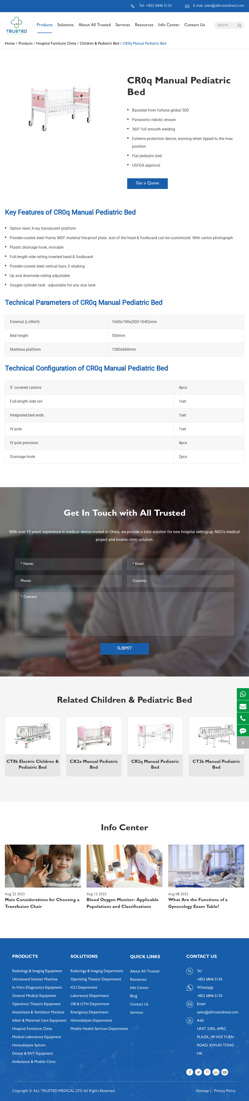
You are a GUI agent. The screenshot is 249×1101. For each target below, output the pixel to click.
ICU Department (84, 988)
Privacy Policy (225, 1091)
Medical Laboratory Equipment (36, 1037)
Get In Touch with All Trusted (125, 514)
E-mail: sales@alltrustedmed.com (214, 6)
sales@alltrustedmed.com (217, 1013)
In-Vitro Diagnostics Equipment (37, 988)
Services (123, 28)
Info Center (168, 28)
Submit (124, 649)
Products (45, 28)
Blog (133, 996)
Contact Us (194, 28)
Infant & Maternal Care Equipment (39, 1021)
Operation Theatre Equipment (36, 1004)
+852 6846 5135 (209, 996)
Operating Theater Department (96, 980)
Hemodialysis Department (91, 1021)
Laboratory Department (90, 996)
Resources (144, 28)
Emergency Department (89, 1013)
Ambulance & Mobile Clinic (34, 1062)
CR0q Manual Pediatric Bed (144, 44)
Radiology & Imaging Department (97, 971)
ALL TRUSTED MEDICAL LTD (57, 1091)
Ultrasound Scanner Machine (35, 980)
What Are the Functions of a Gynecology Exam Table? (198, 903)
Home (10, 44)
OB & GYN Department (90, 1004)
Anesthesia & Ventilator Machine (38, 1013)
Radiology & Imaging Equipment (37, 971)
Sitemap (202, 1091)
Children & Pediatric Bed (99, 44)
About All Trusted (95, 28)
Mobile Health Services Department (99, 1029)
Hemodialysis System (28, 1046)
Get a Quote (147, 183)
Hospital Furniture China (56, 44)
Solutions (65, 28)
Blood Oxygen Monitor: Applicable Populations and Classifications (123, 903)
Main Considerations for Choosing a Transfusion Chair (42, 903)
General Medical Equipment (34, 996)
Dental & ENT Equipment (32, 1054)
